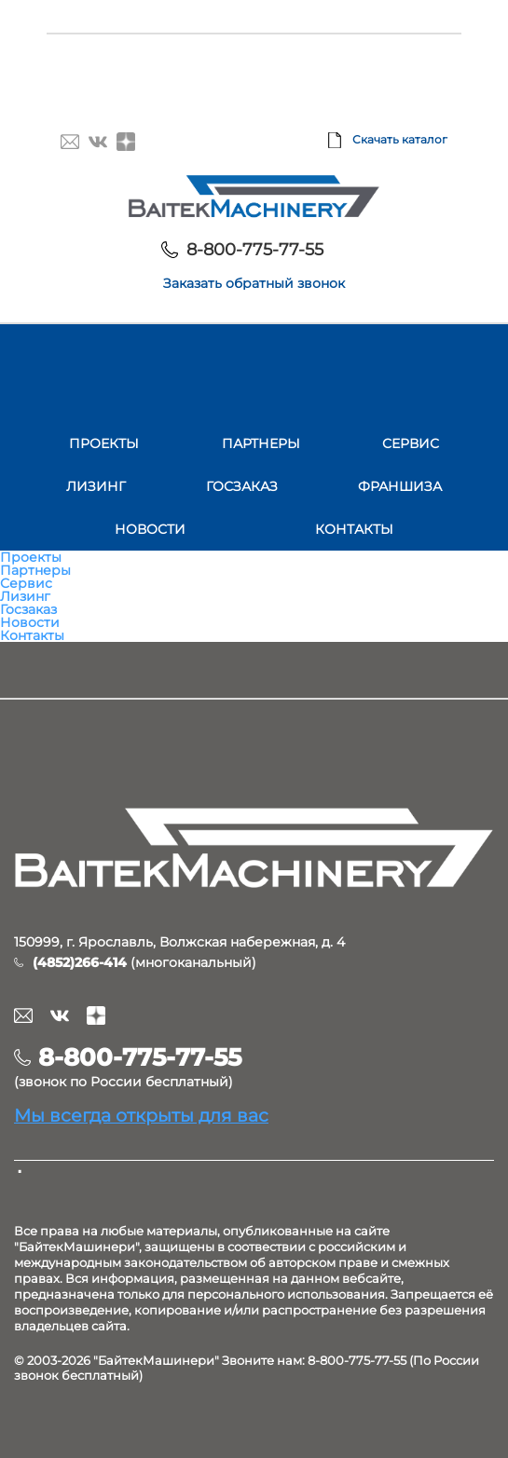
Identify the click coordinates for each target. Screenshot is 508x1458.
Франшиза (400, 486)
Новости (150, 529)
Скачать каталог (399, 139)
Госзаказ (242, 486)
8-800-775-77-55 (254, 249)
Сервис (410, 443)
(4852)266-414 (80, 962)
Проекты (104, 443)
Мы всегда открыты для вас (141, 1115)
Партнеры (261, 443)
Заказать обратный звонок (254, 283)
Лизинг (96, 486)
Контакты (354, 529)
